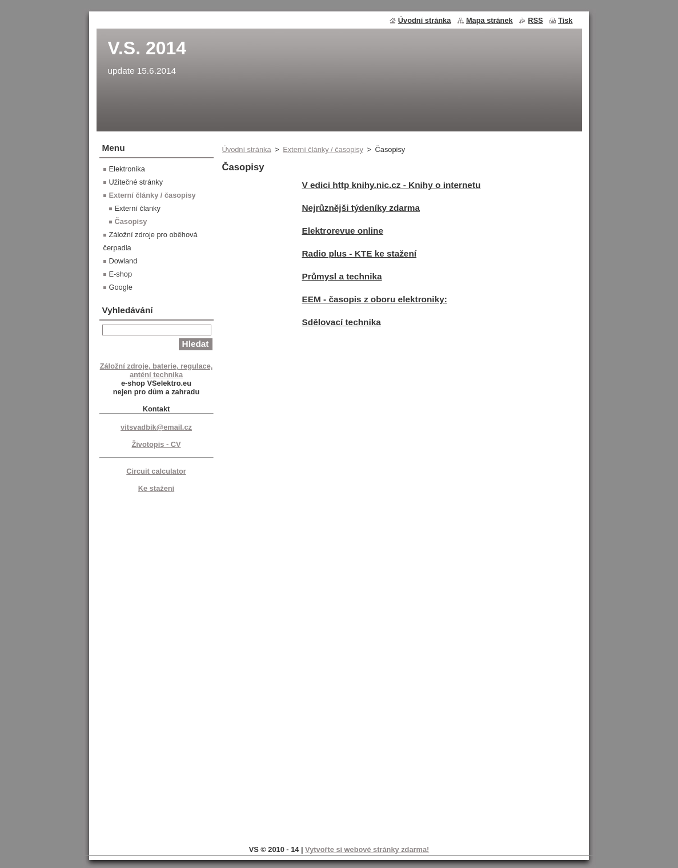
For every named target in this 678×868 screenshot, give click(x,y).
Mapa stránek (489, 20)
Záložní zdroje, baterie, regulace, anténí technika (156, 370)
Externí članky (138, 208)
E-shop (121, 274)
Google (121, 287)
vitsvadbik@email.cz (156, 427)
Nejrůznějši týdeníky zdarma (361, 208)
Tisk (565, 20)
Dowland (123, 261)
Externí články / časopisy (323, 149)
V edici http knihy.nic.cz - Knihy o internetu (391, 185)
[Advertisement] (156, 666)
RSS (535, 20)
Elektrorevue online (343, 230)
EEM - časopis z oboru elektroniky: (374, 299)
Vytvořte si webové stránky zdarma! (367, 849)
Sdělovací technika (341, 322)
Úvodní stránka (246, 149)
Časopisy (131, 221)
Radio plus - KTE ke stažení (359, 253)
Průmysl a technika (342, 276)
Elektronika (127, 169)
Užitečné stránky (136, 182)
